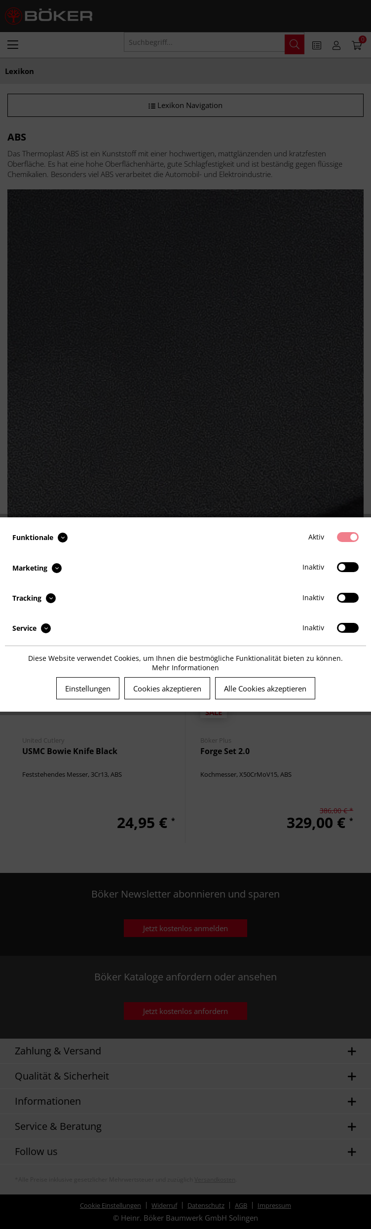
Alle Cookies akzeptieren (265, 688)
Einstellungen (88, 688)
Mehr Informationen (185, 667)
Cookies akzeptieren (167, 688)
